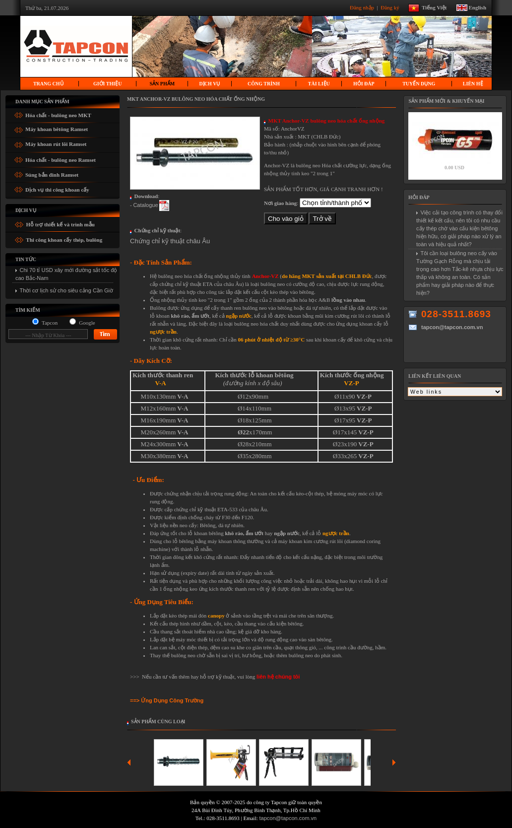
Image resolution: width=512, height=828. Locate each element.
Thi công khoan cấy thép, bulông (64, 240)
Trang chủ (48, 83)
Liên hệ (473, 83)
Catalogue (145, 205)
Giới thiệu (107, 83)
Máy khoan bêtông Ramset (56, 128)
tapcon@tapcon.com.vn (288, 818)
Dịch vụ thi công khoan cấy (57, 188)
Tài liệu (319, 83)
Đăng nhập (363, 7)
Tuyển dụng (418, 83)
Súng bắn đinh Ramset (51, 173)
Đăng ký (390, 7)
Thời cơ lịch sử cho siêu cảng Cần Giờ (67, 290)
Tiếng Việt (438, 7)
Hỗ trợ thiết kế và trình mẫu (60, 224)
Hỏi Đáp (364, 83)
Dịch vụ (209, 83)
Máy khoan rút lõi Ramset (55, 142)
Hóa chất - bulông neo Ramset (60, 158)
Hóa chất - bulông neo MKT (58, 113)
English (477, 7)
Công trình (264, 83)
